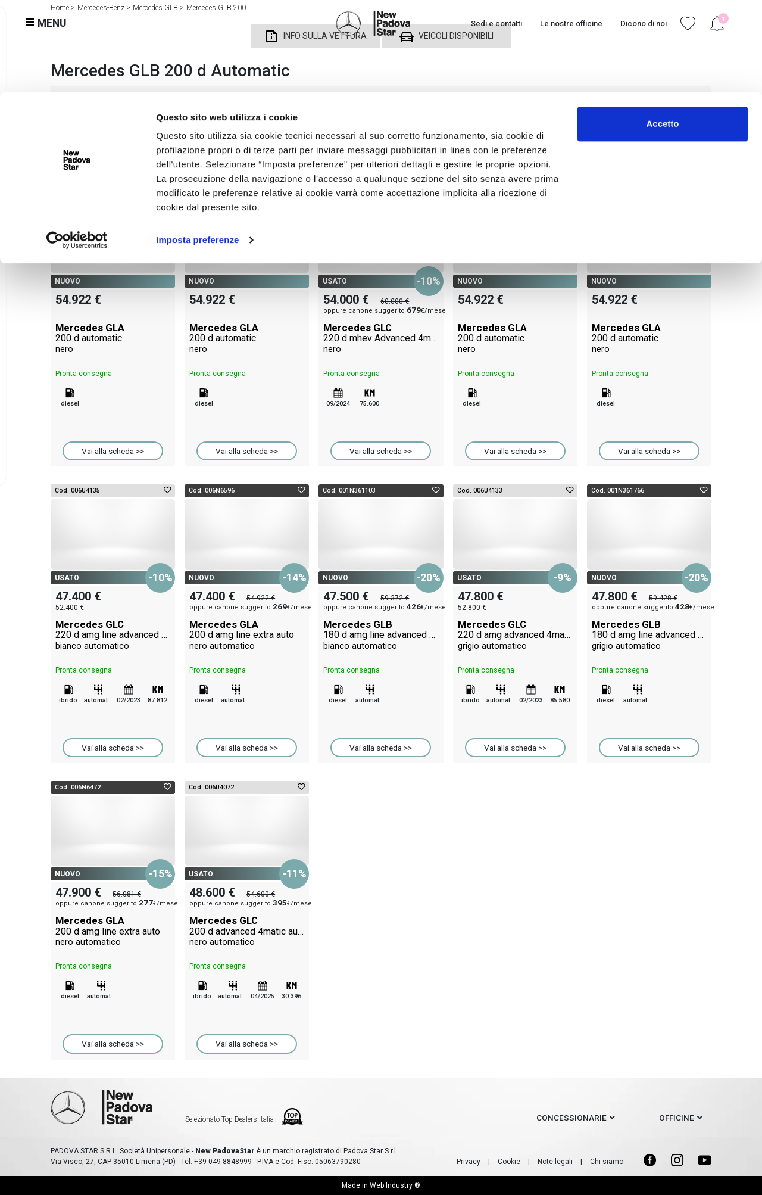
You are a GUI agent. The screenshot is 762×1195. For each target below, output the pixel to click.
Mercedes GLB (380, 635)
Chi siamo (606, 1161)
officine (676, 1117)
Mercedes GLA (112, 338)
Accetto (662, 31)
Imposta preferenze (197, 147)
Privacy (468, 1161)
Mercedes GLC (380, 338)
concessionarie (571, 1117)
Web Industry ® (395, 1185)
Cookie (509, 1161)
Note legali (555, 1161)
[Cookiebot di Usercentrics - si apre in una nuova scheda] (77, 148)
